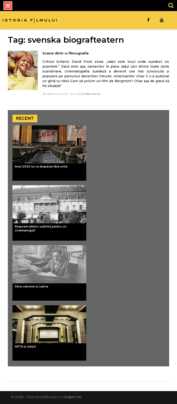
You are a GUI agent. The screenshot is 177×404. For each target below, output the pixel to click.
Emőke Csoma (90, 94)
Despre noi (72, 397)
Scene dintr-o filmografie (65, 53)
